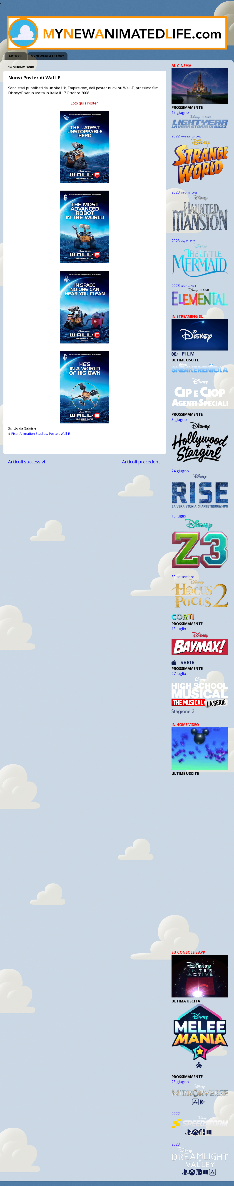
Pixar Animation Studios (29, 433)
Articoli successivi (26, 461)
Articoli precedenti (141, 461)
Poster (54, 433)
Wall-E (65, 433)
